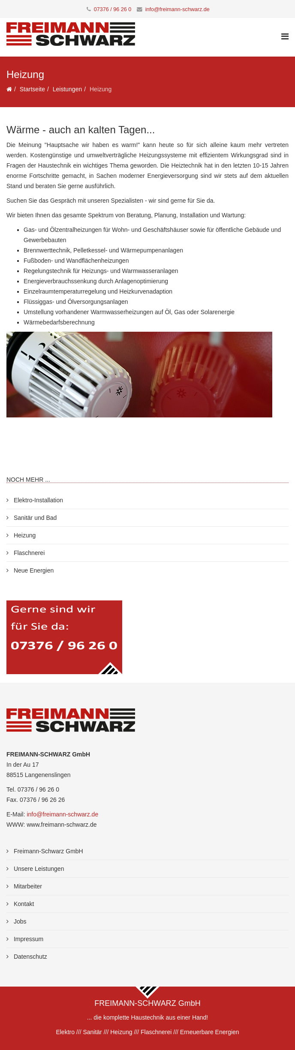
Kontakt (23, 903)
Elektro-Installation (37, 500)
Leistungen (67, 89)
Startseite (32, 89)
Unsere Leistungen (38, 868)
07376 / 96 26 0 (113, 9)
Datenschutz (29, 956)
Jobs (19, 921)
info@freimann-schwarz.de (177, 9)
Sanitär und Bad (34, 517)
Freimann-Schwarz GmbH (47, 851)
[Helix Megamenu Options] (285, 36)
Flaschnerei (28, 552)
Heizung (24, 535)
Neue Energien (33, 570)
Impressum (27, 939)
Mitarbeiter (27, 886)
